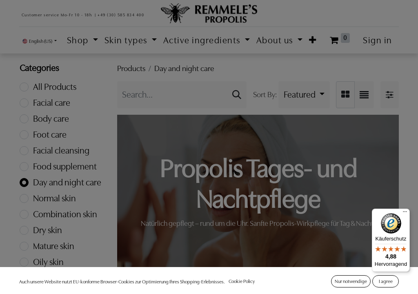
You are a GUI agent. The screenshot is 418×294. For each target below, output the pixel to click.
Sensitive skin (57, 278)
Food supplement (65, 166)
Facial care (51, 103)
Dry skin (47, 230)
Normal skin (54, 198)
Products (131, 68)
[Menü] (405, 213)
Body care (51, 119)
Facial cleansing (61, 150)
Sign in (377, 40)
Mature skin (53, 246)
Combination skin (65, 214)
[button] (313, 40)
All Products (54, 87)
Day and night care (67, 182)
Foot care (50, 134)
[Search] (237, 95)
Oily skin (48, 262)
